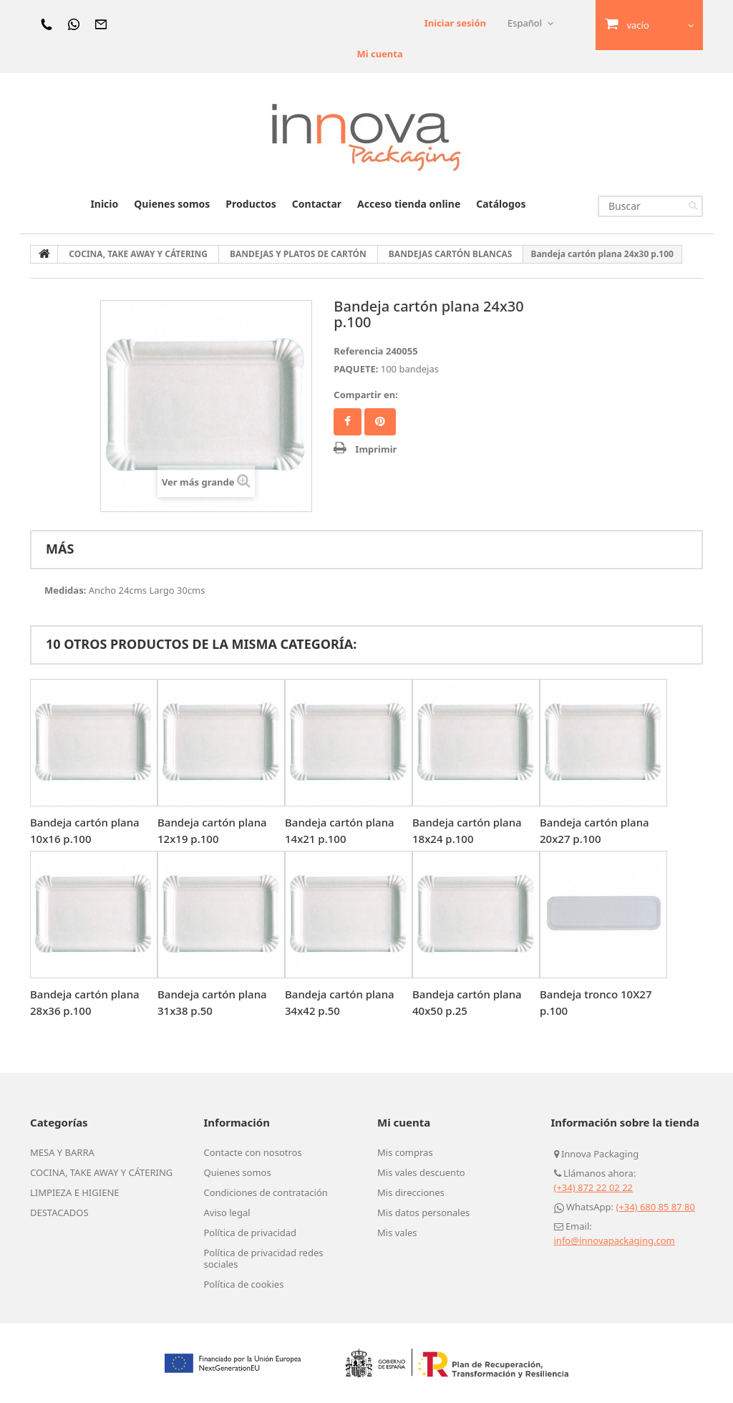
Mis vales (397, 1232)
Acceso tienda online (408, 204)
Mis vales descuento (421, 1172)
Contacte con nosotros (253, 1152)
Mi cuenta (379, 53)
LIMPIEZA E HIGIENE (75, 1192)
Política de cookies (244, 1284)
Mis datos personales (423, 1212)
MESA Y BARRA (62, 1152)
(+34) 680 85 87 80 (655, 1206)
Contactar (316, 204)
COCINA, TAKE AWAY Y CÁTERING (101, 1172)
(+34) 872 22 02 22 (594, 1187)
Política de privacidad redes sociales (264, 1258)
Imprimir (376, 449)
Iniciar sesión (455, 22)
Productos (250, 204)
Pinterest (380, 422)
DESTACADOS (59, 1212)
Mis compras (405, 1152)
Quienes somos (172, 204)
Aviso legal (227, 1212)
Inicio (104, 204)
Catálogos (500, 204)
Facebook (347, 422)
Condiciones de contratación (266, 1192)
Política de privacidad (250, 1232)
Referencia (358, 350)
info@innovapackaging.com (614, 1240)
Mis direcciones (411, 1192)
